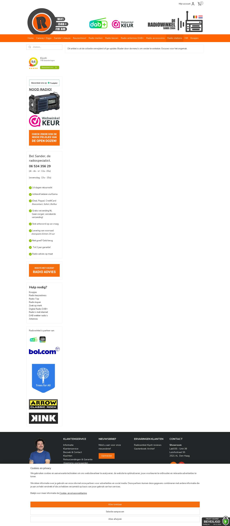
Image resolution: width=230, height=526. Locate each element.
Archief (67, 484)
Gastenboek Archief (144, 448)
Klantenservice (70, 448)
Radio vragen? (70, 481)
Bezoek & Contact (72, 452)
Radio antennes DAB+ (132, 38)
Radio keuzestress (38, 295)
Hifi (186, 38)
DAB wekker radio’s (38, 315)
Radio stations (174, 38)
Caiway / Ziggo (44, 38)
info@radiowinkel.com (45, 489)
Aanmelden (106, 455)
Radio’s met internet (38, 312)
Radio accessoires (155, 38)
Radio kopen (35, 302)
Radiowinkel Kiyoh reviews (147, 445)
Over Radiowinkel (72, 477)
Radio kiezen (111, 38)
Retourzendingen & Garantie (78, 459)
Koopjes (195, 38)
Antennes (33, 318)
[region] (94, 512)
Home (31, 38)
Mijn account (187, 4)
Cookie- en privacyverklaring (69, 520)
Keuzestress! (79, 38)
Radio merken (96, 38)
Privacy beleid (70, 466)
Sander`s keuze (62, 38)
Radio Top (34, 298)
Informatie (68, 445)
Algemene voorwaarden (75, 463)
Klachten (67, 455)
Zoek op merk (35, 305)
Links (65, 470)
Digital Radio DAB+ (38, 309)
